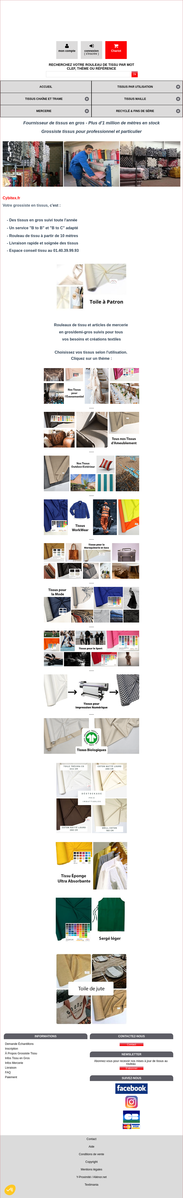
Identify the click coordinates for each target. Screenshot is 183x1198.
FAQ (8, 1072)
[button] (10, 1190)
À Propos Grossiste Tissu (21, 1053)
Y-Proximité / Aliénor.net (91, 1177)
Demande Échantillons (19, 1044)
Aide (91, 1146)
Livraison (10, 1067)
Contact (91, 1139)
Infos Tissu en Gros (17, 1058)
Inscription (11, 1048)
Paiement (11, 1077)
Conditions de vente (91, 1154)
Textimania (91, 1184)
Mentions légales (91, 1169)
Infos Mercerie (14, 1063)
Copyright (91, 1162)
